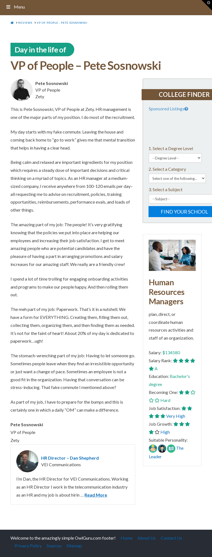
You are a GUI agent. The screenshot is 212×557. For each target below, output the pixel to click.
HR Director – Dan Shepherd (70, 457)
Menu (15, 6)
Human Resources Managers (167, 292)
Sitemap (74, 545)
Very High (175, 416)
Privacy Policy (28, 545)
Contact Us (171, 537)
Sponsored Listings (169, 108)
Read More (95, 494)
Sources (54, 545)
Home (126, 537)
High (165, 432)
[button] (207, 5)
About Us (146, 537)
